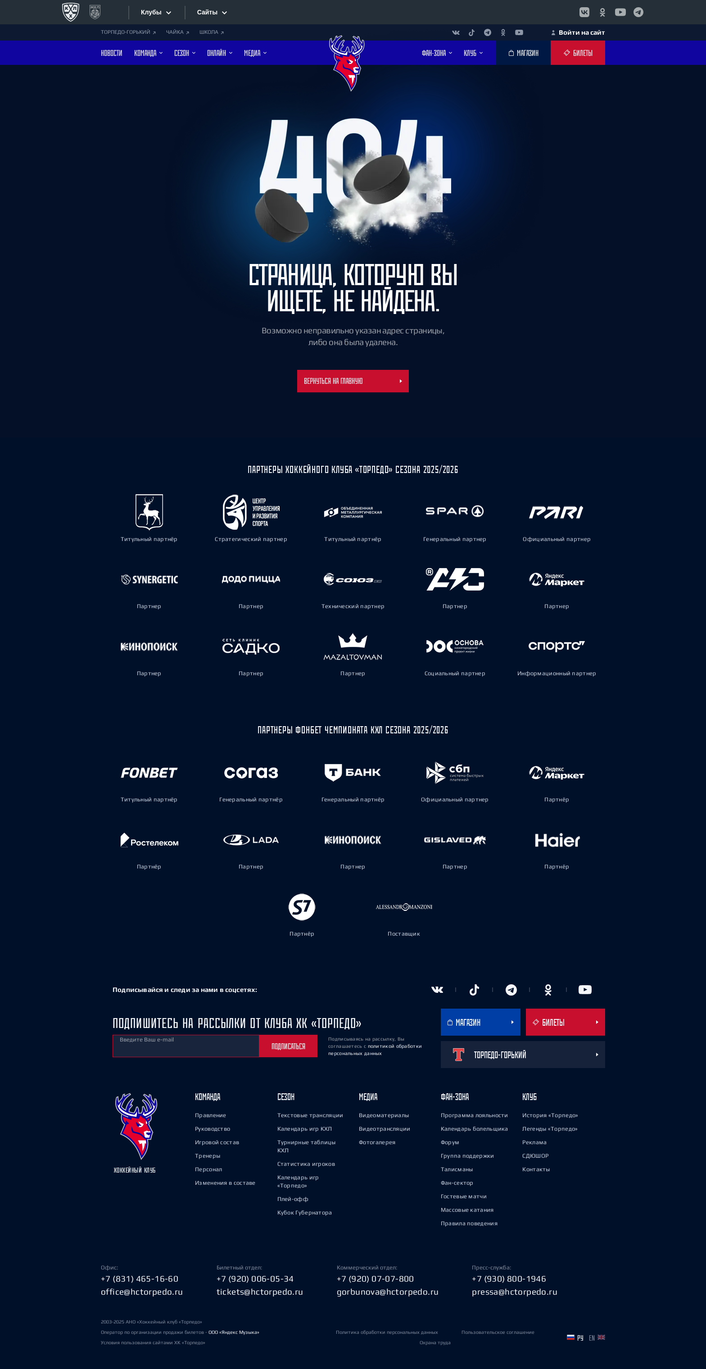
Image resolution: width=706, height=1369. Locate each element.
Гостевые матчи (464, 1196)
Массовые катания (467, 1209)
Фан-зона (455, 1096)
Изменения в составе (225, 1182)
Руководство (212, 1128)
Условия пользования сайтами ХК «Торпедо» (153, 1342)
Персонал (208, 1169)
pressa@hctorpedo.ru (514, 1291)
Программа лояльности (474, 1115)
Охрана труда (435, 1342)
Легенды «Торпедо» (550, 1128)
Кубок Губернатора (304, 1212)
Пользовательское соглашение (498, 1332)
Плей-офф (292, 1199)
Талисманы (457, 1169)
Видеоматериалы (384, 1115)
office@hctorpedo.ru (142, 1291)
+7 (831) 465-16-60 (139, 1278)
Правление (210, 1115)
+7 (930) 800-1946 (509, 1278)
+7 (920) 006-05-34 (255, 1278)
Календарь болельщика (474, 1128)
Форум (450, 1142)
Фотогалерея (377, 1142)
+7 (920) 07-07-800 (375, 1278)
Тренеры (207, 1155)
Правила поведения (469, 1223)
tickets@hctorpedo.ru (260, 1291)
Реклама (534, 1142)
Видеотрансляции (385, 1128)
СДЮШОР (535, 1155)
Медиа (368, 1096)
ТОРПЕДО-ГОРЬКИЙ (128, 32)
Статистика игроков (306, 1163)
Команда (207, 1096)
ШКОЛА (211, 32)
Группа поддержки (467, 1155)
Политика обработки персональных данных (387, 1332)
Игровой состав (217, 1142)
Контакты (536, 1169)
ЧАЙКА (177, 32)
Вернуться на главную (353, 381)
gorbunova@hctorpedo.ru (388, 1291)
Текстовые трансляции (310, 1115)
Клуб (529, 1096)
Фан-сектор (457, 1182)
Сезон (285, 1096)
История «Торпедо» (550, 1115)
